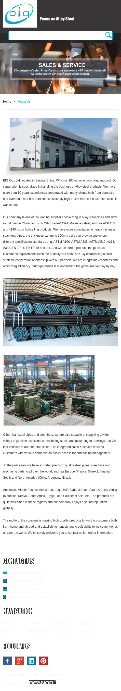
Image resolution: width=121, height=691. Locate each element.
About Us (24, 101)
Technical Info (38, 631)
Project (84, 623)
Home (7, 101)
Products (35, 623)
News (7, 631)
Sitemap (85, 631)
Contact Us (61, 631)
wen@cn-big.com (32, 573)
